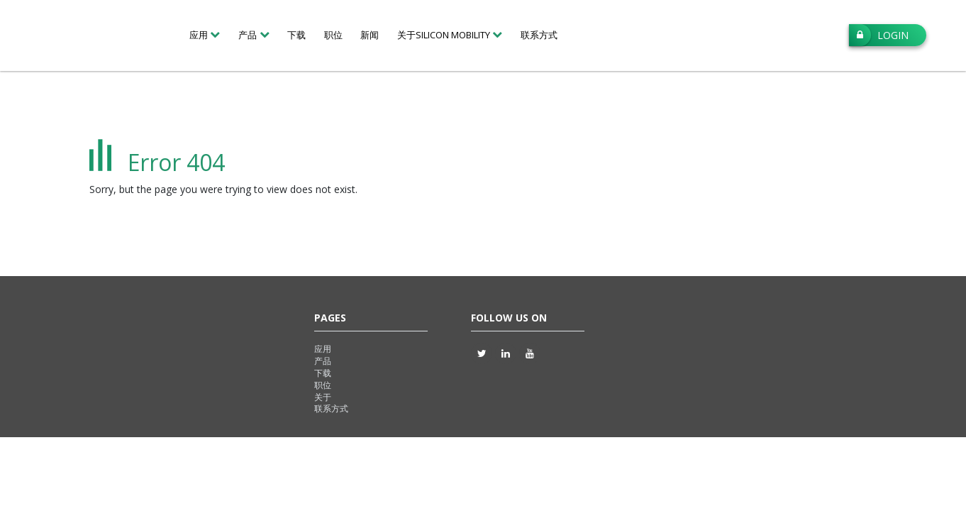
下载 (296, 34)
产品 (322, 361)
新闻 (369, 34)
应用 (322, 349)
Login (879, 35)
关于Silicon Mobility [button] (443, 34)
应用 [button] (198, 34)
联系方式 (539, 34)
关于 (322, 397)
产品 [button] (247, 34)
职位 (333, 34)
